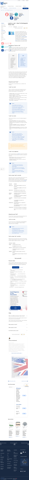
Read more (10, 437)
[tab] (15, 267)
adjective (19, 153)
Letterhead (8, 463)
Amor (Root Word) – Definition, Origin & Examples (24, 433)
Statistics (2, 37)
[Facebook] (21, 471)
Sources (2, 36)
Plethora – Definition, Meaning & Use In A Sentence (11, 433)
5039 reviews (24, 463)
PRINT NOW (25, 8)
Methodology (3, 33)
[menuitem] (2, 478)
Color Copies (9, 461)
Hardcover (2, 464)
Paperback (2, 466)
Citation (2, 27)
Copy (24, 395)
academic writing (24, 36)
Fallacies (2, 29)
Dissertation (2, 453)
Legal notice (15, 462)
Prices (8, 453)
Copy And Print (9, 465)
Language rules (3, 30)
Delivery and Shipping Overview (15, 456)
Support (27, 0)
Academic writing (3, 26)
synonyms (25, 180)
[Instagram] (23, 471)
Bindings (2, 459)
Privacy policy (16, 460)
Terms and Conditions (10, 478)
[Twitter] (24, 471)
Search (19, 0)
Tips (1, 40)
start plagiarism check (15, 308)
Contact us (15, 458)
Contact (24, 0)
